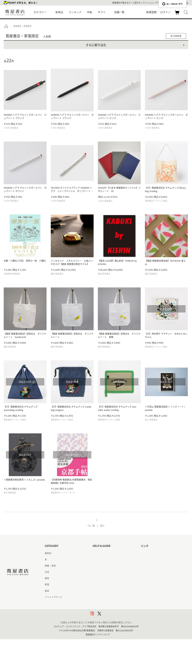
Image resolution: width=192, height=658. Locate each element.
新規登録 (151, 12)
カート (177, 14)
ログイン (165, 12)
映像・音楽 (50, 565)
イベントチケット (53, 597)
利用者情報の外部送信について (108, 615)
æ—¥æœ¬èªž (172, 3)
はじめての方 (99, 553)
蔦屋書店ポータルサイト (153, 553)
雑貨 (47, 578)
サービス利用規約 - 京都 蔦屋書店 (109, 578)
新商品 (59, 12)
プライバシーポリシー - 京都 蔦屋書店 (112, 609)
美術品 (48, 553)
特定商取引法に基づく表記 (106, 590)
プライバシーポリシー (104, 603)
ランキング (75, 12)
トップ (6, 26)
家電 (47, 584)
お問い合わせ (99, 565)
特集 (89, 12)
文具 (47, 572)
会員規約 (97, 584)
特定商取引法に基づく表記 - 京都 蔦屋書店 (114, 597)
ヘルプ (96, 559)
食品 (47, 590)
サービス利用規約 (101, 572)
